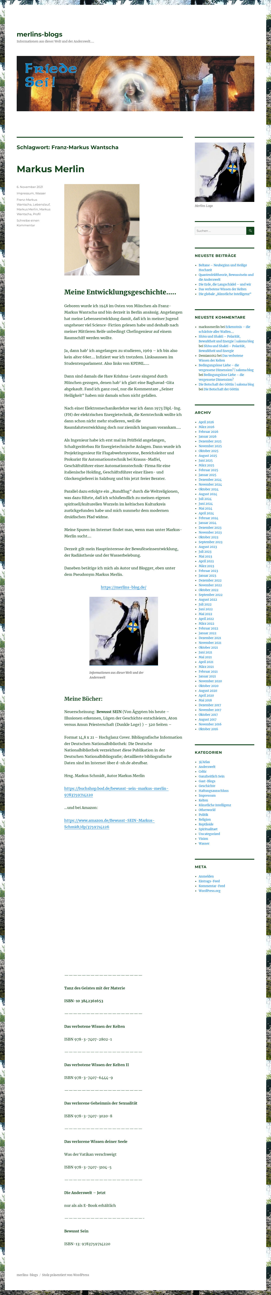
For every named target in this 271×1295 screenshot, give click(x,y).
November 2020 (210, 681)
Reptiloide (206, 824)
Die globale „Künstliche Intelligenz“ (225, 294)
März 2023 (206, 566)
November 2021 (210, 643)
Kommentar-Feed (212, 886)
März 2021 (206, 667)
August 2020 (208, 691)
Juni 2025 (206, 460)
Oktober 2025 (208, 451)
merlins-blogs (39, 34)
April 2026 (206, 422)
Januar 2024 (207, 523)
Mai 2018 (205, 700)
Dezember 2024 (210, 480)
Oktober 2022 (208, 590)
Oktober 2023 (208, 537)
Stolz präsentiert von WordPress (65, 1275)
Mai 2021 (205, 657)
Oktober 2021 (208, 648)
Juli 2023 (205, 552)
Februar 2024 (208, 518)
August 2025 (208, 456)
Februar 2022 (208, 628)
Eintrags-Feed (209, 881)
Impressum (25, 193)
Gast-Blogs (207, 781)
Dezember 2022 (210, 580)
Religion (205, 820)
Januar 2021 (207, 676)
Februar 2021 (208, 672)
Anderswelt (207, 767)
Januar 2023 (207, 576)
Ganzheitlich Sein (212, 776)
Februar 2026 (208, 432)
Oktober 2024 (208, 489)
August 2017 (208, 720)
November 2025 (210, 446)
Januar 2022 (207, 633)
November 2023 (210, 532)
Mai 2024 (205, 508)
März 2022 (206, 624)
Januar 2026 (208, 437)
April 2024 (206, 513)
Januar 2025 (207, 475)
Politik (203, 815)
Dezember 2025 (210, 441)
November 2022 (210, 585)
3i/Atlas (204, 762)
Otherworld (207, 810)
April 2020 (206, 696)
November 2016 (210, 724)
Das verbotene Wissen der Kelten (223, 289)
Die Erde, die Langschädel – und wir (225, 284)
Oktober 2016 (208, 729)
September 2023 (210, 542)
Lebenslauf (41, 204)
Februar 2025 (208, 470)
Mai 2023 (205, 556)
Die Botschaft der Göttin (221, 389)
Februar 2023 (208, 571)
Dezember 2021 (210, 638)
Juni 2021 (205, 652)
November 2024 (210, 484)
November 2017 (210, 710)
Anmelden (206, 876)
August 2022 (208, 600)
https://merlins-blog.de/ (123, 587)
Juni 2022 (206, 609)
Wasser (40, 193)
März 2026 (207, 427)
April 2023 (206, 561)
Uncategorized (209, 834)
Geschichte (207, 786)
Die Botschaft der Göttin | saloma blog (226, 384)
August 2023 (208, 547)
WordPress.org (209, 891)
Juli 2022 (205, 604)
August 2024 (208, 494)
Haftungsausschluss (214, 791)
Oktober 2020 (208, 686)
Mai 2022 (205, 614)
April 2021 (206, 662)
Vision (203, 839)
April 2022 (206, 619)
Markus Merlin (51, 168)
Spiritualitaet (208, 829)
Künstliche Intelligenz (215, 805)
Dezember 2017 (210, 705)
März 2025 (206, 465)
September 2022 (211, 595)
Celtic (203, 772)
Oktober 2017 (208, 715)
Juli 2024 (205, 499)
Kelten (203, 800)
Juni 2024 (206, 504)
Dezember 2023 (210, 528)
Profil (37, 214)
